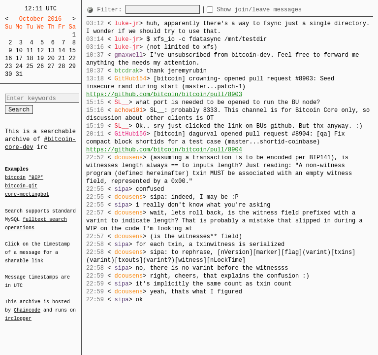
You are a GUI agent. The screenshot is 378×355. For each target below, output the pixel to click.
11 (29, 50)
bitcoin (15, 178)
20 (50, 58)
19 (40, 58)
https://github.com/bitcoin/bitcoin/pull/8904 (164, 149)
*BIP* (36, 178)
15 (72, 50)
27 (50, 66)
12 (40, 50)
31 (19, 74)
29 (72, 66)
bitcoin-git (21, 185)
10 (19, 50)
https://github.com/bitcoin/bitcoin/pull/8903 (164, 94)
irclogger (18, 312)
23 (8, 66)
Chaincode (27, 304)
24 (19, 66)
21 (61, 58)
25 (29, 66)
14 (61, 50)
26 (40, 66)
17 (19, 58)
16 (8, 58)
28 (61, 66)
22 (72, 58)
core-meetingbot (27, 193)
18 (29, 58)
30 (8, 74)
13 (50, 50)
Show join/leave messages (276, 9)
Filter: (111, 9)
